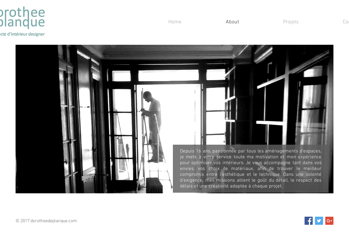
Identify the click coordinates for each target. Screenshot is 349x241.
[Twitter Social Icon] (319, 221)
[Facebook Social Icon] (309, 221)
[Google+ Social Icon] (329, 221)
